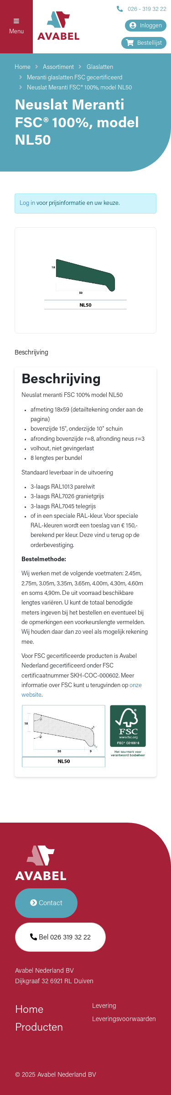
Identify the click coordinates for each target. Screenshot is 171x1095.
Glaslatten (100, 67)
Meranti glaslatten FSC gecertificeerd (74, 78)
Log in (27, 203)
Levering (104, 1006)
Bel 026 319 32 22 (60, 937)
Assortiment (58, 67)
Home (23, 67)
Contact (46, 903)
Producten (39, 1027)
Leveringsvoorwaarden (124, 1019)
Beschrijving (31, 352)
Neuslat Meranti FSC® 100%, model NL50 (79, 88)
